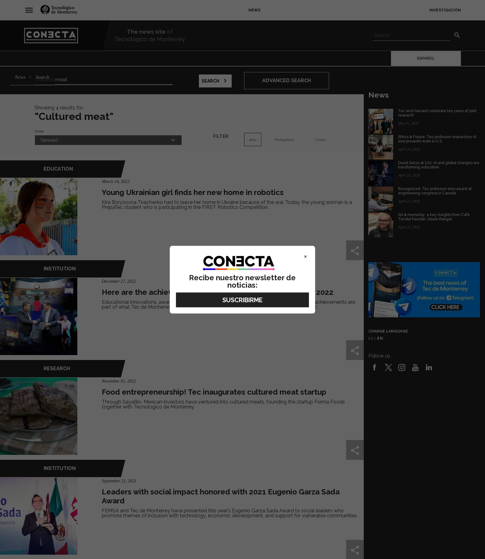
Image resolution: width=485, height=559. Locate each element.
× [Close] (305, 256)
